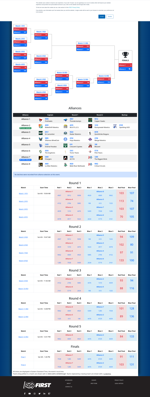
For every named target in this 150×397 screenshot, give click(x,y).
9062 (96, 164)
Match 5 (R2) (41, 79)
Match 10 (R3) (62, 72)
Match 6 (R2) (41, 92)
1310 (96, 125)
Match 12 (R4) (83, 79)
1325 (47, 144)
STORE (94, 383)
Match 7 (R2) (41, 32)
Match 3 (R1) (20, 51)
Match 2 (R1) (20, 39)
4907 (71, 119)
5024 (71, 132)
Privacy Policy (74, 7)
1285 (96, 157)
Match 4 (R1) (20, 64)
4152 (71, 138)
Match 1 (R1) (20, 26)
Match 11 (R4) (83, 43)
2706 (96, 138)
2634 (47, 150)
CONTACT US (68, 387)
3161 (71, 150)
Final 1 (23, 357)
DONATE (94, 380)
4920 (71, 164)
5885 (47, 138)
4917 (47, 132)
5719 (96, 150)
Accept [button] (102, 16)
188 (96, 144)
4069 (47, 164)
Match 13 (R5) (104, 76)
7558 (71, 157)
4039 (47, 125)
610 (71, 144)
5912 (96, 119)
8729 (121, 125)
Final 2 (23, 365)
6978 (96, 132)
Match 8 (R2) (41, 56)
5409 (47, 157)
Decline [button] (110, 16)
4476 (71, 125)
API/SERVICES (68, 380)
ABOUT (69, 383)
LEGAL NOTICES (119, 383)
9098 (47, 119)
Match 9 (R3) (62, 85)
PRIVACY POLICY (119, 380)
